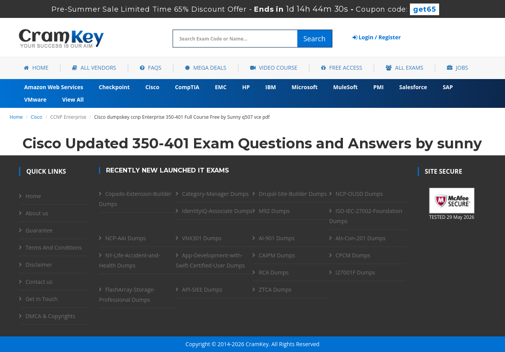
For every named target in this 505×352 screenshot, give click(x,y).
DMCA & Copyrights (50, 316)
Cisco (152, 87)
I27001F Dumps (355, 272)
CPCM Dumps (352, 255)
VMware (35, 99)
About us (36, 213)
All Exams (404, 67)
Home (36, 67)
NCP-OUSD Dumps (359, 193)
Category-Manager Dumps (215, 193)
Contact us (38, 281)
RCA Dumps (274, 272)
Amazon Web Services (53, 87)
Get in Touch (41, 299)
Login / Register (377, 37)
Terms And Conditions (53, 247)
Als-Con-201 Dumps (360, 238)
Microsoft (304, 87)
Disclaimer (38, 264)
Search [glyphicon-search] (315, 38)
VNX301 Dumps (202, 238)
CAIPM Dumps (277, 255)
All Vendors (94, 67)
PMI (378, 87)
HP (246, 87)
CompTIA (187, 87)
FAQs (150, 67)
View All (72, 99)
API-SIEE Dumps (202, 289)
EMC (221, 87)
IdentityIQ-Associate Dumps (217, 211)
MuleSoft (345, 87)
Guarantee (38, 230)
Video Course (273, 67)
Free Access (341, 67)
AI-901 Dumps (277, 238)
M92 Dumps (274, 211)
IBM (270, 87)
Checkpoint (114, 87)
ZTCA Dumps (275, 289)
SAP (448, 87)
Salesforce (413, 87)
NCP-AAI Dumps (125, 238)
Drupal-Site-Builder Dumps (293, 193)
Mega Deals (205, 67)
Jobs (457, 67)
